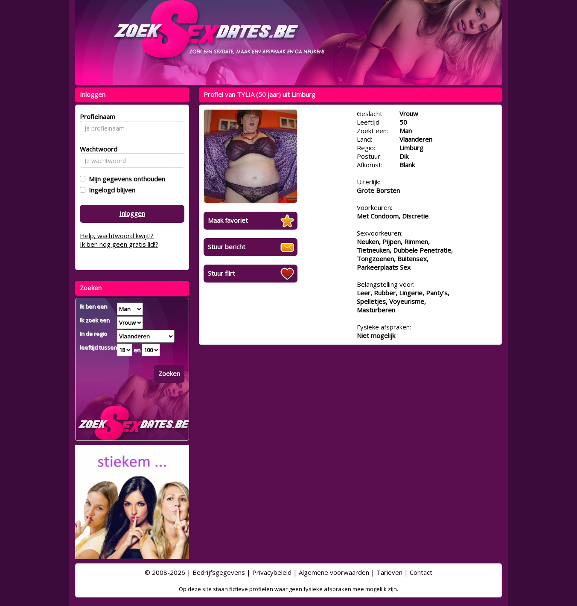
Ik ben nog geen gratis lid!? (119, 244)
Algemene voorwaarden (334, 572)
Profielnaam (96, 116)
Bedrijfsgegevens (218, 572)
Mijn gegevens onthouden (125, 179)
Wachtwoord (96, 149)
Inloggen (132, 213)
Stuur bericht (226, 246)
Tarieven (389, 572)
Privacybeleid (271, 572)
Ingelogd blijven (110, 190)
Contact (421, 572)
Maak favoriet (228, 220)
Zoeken (169, 373)
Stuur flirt (221, 273)
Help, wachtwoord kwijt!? (117, 235)
